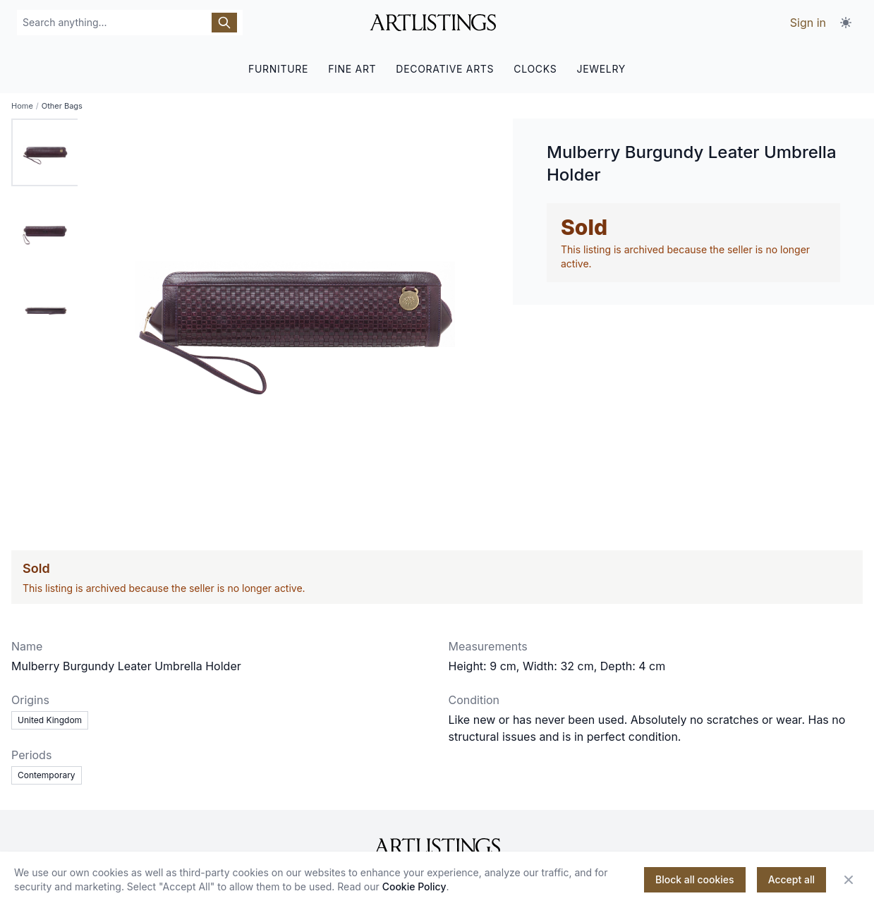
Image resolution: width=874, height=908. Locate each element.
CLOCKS (535, 69)
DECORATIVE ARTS (445, 69)
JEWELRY (601, 69)
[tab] (45, 152)
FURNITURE (278, 69)
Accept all (791, 879)
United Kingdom (50, 720)
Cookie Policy (414, 886)
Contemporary (46, 775)
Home (22, 106)
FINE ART (352, 69)
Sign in (808, 23)
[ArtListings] (437, 846)
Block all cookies (694, 879)
